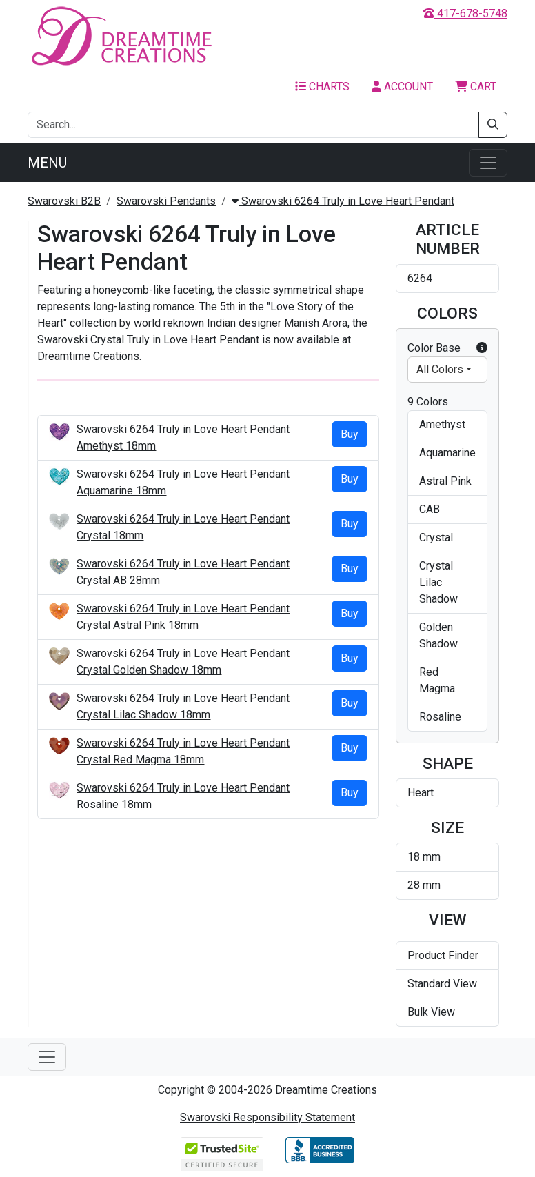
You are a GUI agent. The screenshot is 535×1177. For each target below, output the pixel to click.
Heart (420, 792)
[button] (481, 348)
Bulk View (431, 1011)
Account (402, 86)
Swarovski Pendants (166, 201)
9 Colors (427, 401)
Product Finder (442, 955)
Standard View (442, 983)
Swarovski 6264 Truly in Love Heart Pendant (343, 201)
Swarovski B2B (64, 201)
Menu (47, 162)
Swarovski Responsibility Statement (267, 1117)
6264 (419, 278)
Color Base (447, 348)
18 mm (424, 856)
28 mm (424, 885)
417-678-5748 (465, 13)
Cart (475, 86)
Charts (322, 86)
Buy (350, 434)
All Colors (439, 369)
